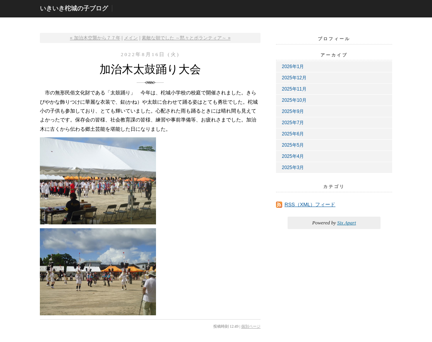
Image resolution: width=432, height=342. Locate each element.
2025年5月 (293, 145)
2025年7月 (293, 122)
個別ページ (251, 326)
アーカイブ (334, 55)
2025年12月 (294, 77)
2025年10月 (294, 100)
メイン (131, 38)
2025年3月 (293, 167)
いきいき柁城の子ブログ (74, 8)
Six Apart (346, 223)
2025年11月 (294, 89)
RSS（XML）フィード (310, 204)
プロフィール (334, 38)
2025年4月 (293, 156)
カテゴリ (334, 186)
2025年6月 (293, 134)
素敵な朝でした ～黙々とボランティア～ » (186, 38)
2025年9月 (293, 111)
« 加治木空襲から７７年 (95, 38)
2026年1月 (293, 66)
